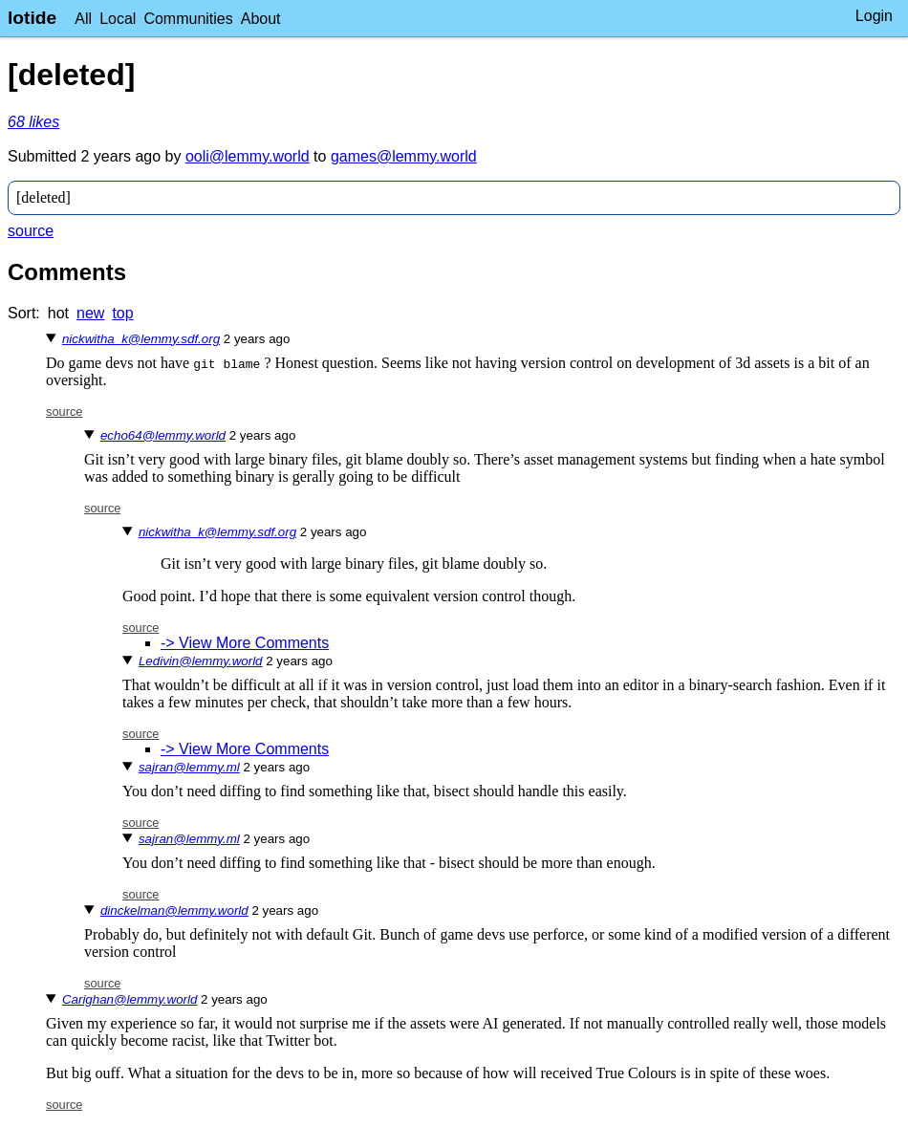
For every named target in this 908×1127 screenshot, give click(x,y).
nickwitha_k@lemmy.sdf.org (141, 339)
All (83, 19)
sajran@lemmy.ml (189, 767)
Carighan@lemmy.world (129, 999)
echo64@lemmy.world (163, 435)
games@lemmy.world (404, 156)
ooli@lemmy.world (247, 156)
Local (117, 19)
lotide (32, 18)
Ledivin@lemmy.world (201, 661)
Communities (187, 19)
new (90, 313)
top (122, 313)
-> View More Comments (245, 643)
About (261, 19)
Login (874, 16)
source (31, 231)
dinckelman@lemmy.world (174, 910)
